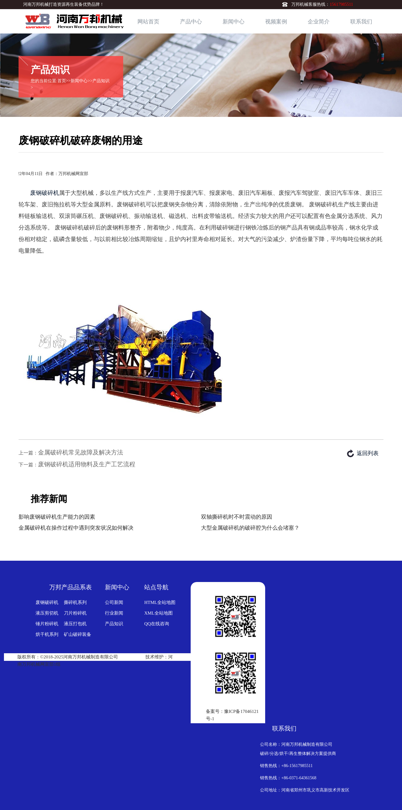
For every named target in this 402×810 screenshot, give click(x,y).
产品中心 (191, 22)
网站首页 (148, 22)
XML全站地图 (158, 613)
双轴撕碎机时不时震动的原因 (236, 517)
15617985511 (341, 4)
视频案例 (276, 22)
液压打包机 (75, 623)
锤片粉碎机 (47, 623)
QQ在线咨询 (156, 623)
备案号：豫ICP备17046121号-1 (232, 715)
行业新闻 (114, 613)
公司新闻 (114, 602)
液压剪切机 (47, 613)
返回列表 (368, 453)
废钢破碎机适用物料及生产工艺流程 (86, 464)
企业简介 (319, 22)
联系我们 (361, 22)
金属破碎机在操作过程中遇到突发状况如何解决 (76, 528)
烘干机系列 (47, 634)
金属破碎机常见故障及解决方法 (80, 452)
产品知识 (100, 81)
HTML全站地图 (159, 602)
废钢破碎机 (44, 193)
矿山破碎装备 (77, 634)
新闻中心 (233, 22)
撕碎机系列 (75, 602)
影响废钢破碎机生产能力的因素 (57, 517)
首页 (61, 81)
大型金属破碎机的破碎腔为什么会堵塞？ (250, 528)
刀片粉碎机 (75, 613)
